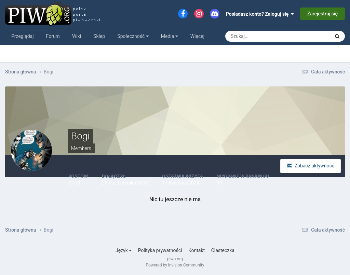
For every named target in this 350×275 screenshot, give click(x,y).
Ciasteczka (222, 250)
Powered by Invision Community (175, 265)
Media (169, 36)
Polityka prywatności (160, 250)
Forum (53, 36)
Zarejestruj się (322, 13)
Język (124, 250)
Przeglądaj (22, 36)
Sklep (99, 36)
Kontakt (196, 250)
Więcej (197, 36)
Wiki (76, 36)
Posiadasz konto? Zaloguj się (260, 14)
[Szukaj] (252, 36)
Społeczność (132, 36)
